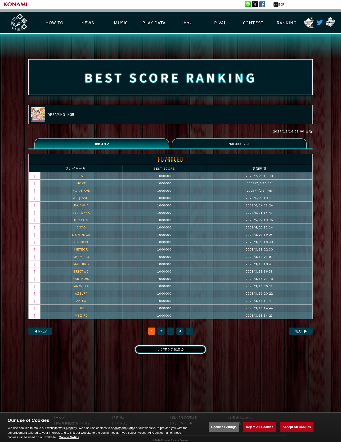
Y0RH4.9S (81, 282)
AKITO (81, 304)
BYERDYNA (81, 216)
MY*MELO (81, 260)
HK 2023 (81, 246)
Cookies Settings (224, 428)
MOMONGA (81, 238)
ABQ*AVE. (81, 202)
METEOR (81, 253)
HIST (81, 180)
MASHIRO (81, 268)
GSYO (81, 231)
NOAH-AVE (81, 194)
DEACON (81, 224)
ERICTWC (81, 275)
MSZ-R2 (81, 319)
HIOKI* (81, 187)
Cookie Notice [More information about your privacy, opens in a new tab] (69, 439)
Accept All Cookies (297, 428)
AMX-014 (81, 290)
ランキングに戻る (170, 354)
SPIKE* (81, 312)
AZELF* (81, 297)
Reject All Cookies (259, 428)
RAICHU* (81, 209)
